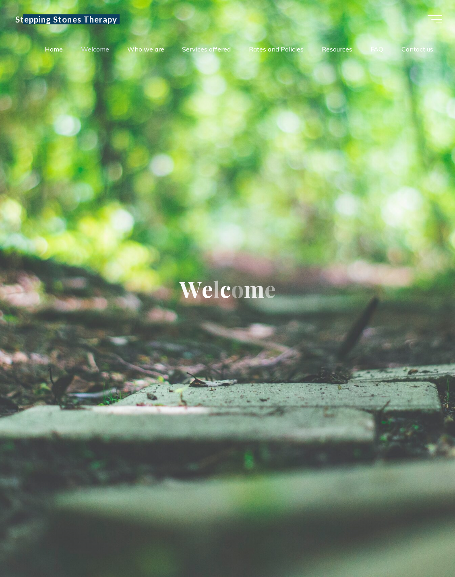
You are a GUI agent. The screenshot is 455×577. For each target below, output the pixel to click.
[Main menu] (435, 19)
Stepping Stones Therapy (66, 19)
